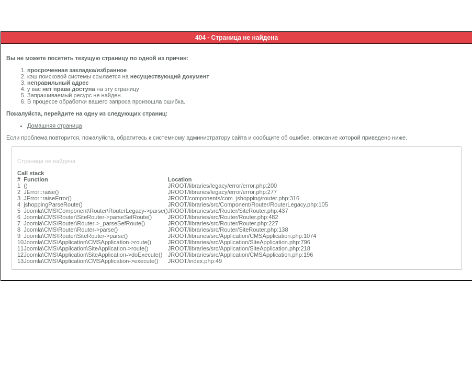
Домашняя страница (54, 125)
